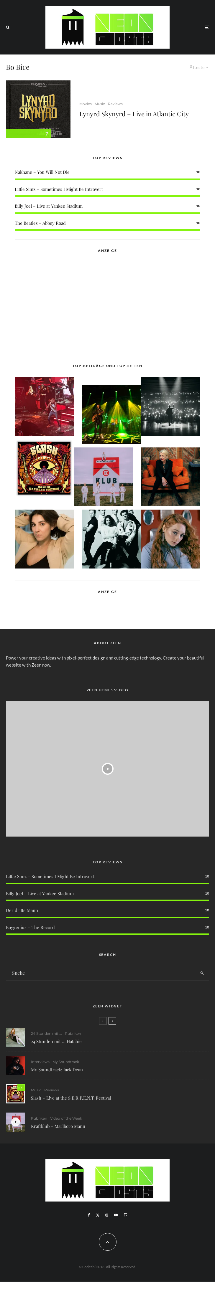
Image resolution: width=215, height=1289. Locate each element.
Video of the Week (66, 1121)
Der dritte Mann (22, 910)
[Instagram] (106, 1215)
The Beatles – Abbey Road (40, 223)
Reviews (115, 104)
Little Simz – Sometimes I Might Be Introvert (59, 189)
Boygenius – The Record (30, 927)
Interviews (40, 1062)
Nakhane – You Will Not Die (42, 172)
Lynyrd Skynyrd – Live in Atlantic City (134, 114)
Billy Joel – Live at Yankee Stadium (49, 206)
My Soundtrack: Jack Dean (57, 1069)
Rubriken (73, 1033)
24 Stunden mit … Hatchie (56, 1041)
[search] (202, 973)
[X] (97, 1215)
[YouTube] (116, 1215)
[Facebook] (89, 1215)
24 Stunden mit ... (46, 1033)
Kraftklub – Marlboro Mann (58, 1129)
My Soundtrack (65, 1062)
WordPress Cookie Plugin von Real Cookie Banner (48, 1285)
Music (100, 104)
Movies (85, 104)
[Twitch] (125, 1215)
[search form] (101, 973)
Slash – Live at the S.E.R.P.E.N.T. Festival (71, 1098)
